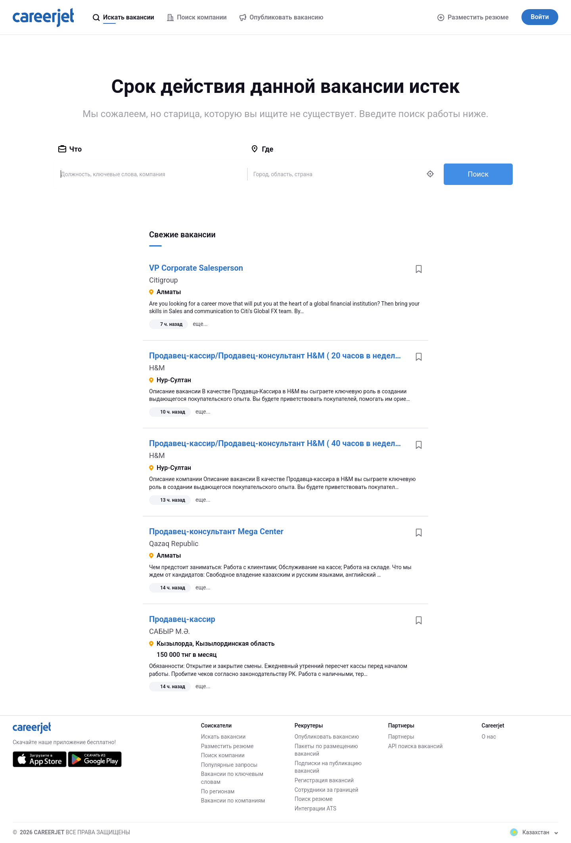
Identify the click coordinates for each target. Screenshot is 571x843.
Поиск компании (223, 755)
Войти (540, 17)
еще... (200, 324)
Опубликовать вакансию (327, 736)
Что (70, 149)
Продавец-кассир (182, 619)
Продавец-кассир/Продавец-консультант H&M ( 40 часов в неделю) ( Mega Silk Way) (307, 443)
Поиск (478, 174)
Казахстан (534, 832)
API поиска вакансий (415, 746)
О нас (489, 736)
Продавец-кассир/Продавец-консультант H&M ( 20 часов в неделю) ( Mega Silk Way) (307, 355)
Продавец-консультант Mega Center (216, 531)
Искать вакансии (223, 736)
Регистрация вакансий (324, 780)
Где (262, 149)
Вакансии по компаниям (233, 800)
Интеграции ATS (316, 808)
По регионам (218, 791)
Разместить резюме (472, 17)
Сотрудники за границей (326, 790)
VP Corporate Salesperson (196, 268)
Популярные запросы (229, 765)
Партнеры (401, 736)
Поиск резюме (314, 799)
